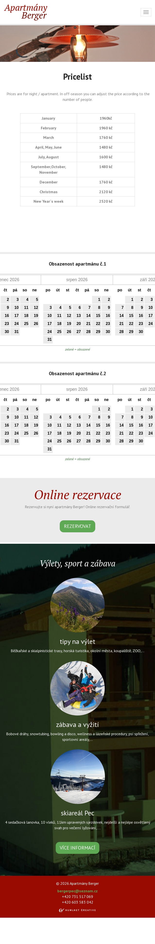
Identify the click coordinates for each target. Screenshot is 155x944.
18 (26, 316)
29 (98, 332)
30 (7, 332)
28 (88, 332)
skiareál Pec (77, 812)
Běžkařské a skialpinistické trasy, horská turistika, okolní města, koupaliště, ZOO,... (77, 650)
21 (88, 324)
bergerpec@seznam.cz (77, 890)
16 (7, 316)
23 (7, 324)
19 (36, 316)
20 (79, 324)
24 (16, 324)
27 (79, 332)
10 (16, 307)
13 (79, 316)
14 (88, 316)
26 (36, 324)
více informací (77, 848)
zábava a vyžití (77, 724)
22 (98, 324)
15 (98, 316)
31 (16, 332)
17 (16, 316)
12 (36, 307)
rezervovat (77, 526)
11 (26, 307)
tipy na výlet (77, 641)
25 (26, 324)
